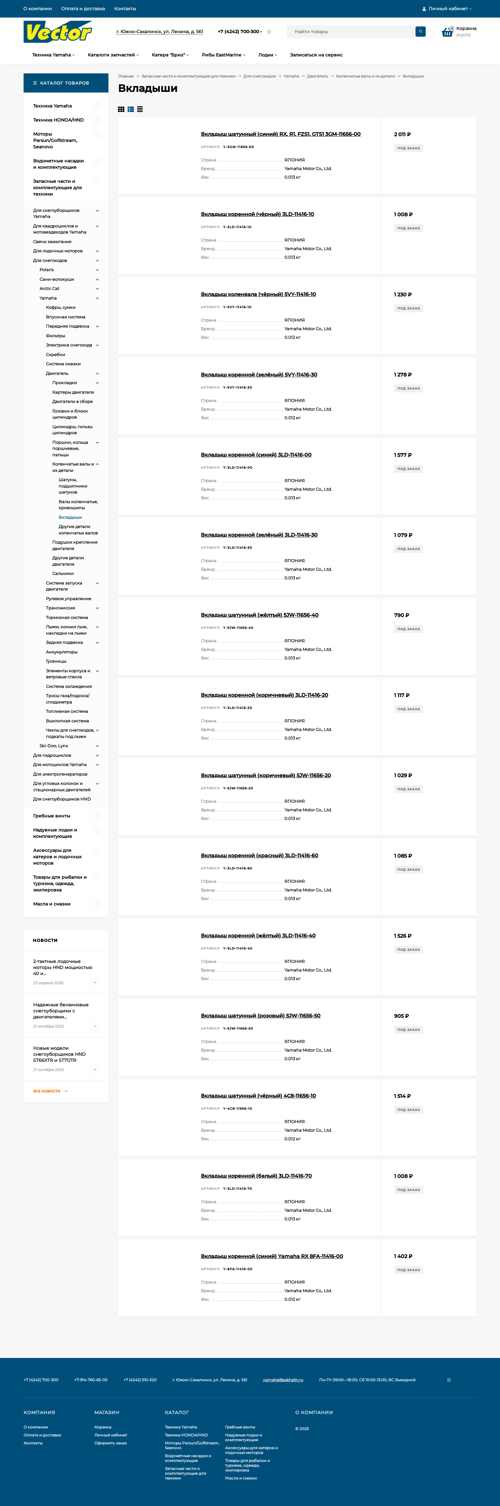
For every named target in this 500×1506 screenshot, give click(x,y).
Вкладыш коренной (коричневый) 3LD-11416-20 (264, 695)
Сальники (63, 573)
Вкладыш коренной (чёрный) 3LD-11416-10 (257, 214)
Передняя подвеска (67, 326)
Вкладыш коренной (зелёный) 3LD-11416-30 (259, 535)
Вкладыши (70, 517)
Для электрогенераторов (60, 774)
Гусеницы (56, 661)
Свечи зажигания (52, 241)
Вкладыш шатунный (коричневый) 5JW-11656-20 (266, 775)
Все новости (50, 1091)
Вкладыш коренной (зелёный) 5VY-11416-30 (259, 375)
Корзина (102, 1427)
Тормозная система (67, 617)
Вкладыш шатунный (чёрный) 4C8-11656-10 (258, 1096)
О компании (37, 8)
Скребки (55, 354)
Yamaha (291, 76)
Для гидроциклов (52, 755)
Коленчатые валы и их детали (365, 76)
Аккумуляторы (61, 651)
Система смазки (63, 363)
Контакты (125, 8)
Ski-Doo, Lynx (54, 745)
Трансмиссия (60, 607)
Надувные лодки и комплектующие (243, 1437)
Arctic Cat (49, 288)
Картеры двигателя (73, 392)
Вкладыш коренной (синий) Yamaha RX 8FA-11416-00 (272, 1256)
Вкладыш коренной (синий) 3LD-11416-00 (256, 455)
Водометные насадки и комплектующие (188, 1458)
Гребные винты (240, 1427)
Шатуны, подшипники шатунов (73, 486)
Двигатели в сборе (72, 401)
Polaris (47, 269)
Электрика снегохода (69, 344)
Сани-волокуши (57, 279)
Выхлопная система (67, 720)
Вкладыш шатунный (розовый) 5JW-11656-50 (260, 1016)
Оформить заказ (110, 1443)
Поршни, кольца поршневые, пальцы (70, 448)
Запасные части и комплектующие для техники (188, 76)
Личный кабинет (110, 1435)
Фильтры (55, 335)
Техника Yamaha (181, 1427)
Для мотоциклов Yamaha (60, 764)
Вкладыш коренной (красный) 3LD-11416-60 (259, 856)
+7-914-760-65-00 (90, 1379)
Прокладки (64, 382)
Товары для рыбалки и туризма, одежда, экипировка (247, 1465)
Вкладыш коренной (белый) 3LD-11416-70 (256, 1176)
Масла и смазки (241, 1478)
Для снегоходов (259, 76)
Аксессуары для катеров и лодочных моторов (251, 1450)
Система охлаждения (69, 686)
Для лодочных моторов (58, 250)
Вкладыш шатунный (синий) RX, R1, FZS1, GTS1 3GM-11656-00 (281, 134)
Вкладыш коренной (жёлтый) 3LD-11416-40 (258, 936)
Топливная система (67, 711)
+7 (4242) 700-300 (238, 31)
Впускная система (65, 316)
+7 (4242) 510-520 (140, 1379)
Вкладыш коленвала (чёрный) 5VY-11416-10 (258, 294)
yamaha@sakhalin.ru (283, 1379)
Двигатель (317, 76)
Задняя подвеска (64, 642)
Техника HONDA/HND (186, 1435)
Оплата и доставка (83, 8)
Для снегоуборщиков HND (62, 798)
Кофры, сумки (61, 307)
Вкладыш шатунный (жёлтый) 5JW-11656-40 (260, 615)
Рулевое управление (68, 598)
